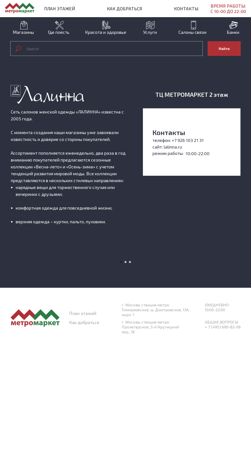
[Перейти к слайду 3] (130, 371)
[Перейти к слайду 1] (121, 371)
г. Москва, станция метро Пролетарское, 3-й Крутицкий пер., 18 (150, 436)
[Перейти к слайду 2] (125, 371)
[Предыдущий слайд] (20, 309)
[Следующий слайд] (231, 309)
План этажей (59, 8)
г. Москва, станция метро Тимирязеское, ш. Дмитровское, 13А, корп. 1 (155, 419)
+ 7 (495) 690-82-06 (223, 436)
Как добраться (124, 8)
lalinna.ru (173, 147)
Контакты (186, 8)
